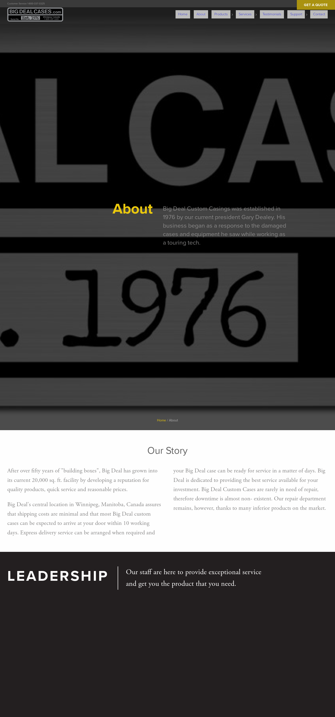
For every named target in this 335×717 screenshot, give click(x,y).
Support (300, 9)
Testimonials (279, 9)
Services (254, 9)
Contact (321, 9)
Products (232, 9)
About (215, 9)
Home (200, 9)
